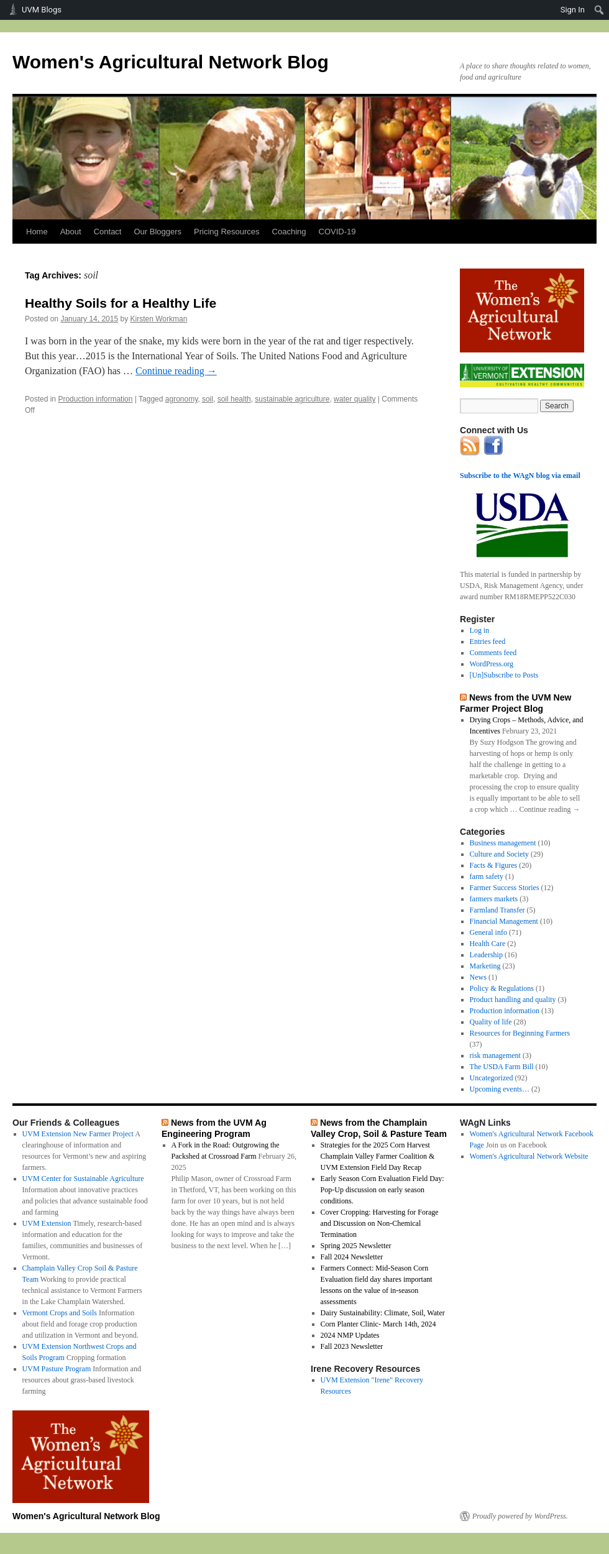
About (70, 231)
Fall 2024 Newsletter (352, 1257)
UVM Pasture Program (56, 1368)
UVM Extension (46, 1223)
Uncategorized (491, 1078)
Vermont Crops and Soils (59, 1312)
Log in (480, 630)
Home (37, 231)
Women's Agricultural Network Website (529, 1156)
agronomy (181, 399)
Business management (503, 843)
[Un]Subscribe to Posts (504, 675)
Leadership (486, 954)
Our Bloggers (157, 231)
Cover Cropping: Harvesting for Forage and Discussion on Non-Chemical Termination (380, 1223)
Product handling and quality (513, 999)
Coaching (289, 231)
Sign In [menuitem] (573, 9)
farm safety (486, 876)
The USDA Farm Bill (502, 1066)
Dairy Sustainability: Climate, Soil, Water (383, 1312)
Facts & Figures (494, 865)
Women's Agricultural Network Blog (170, 62)
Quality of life (491, 1022)
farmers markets (494, 898)
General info (488, 932)
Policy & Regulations (502, 988)
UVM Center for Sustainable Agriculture (83, 1178)
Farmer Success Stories (504, 887)
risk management (495, 1055)
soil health (234, 399)
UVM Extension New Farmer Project (78, 1133)
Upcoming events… (499, 1089)
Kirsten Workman (159, 319)
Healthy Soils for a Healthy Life (120, 303)
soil (207, 399)
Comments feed (493, 652)
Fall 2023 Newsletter (352, 1346)
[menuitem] (599, 10)
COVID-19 (337, 231)
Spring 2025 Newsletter (356, 1245)
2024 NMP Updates (350, 1335)
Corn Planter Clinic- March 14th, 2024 (378, 1324)
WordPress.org (491, 664)
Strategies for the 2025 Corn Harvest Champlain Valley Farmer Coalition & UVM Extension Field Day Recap (378, 1156)
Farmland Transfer (497, 910)
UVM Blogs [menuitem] (42, 9)
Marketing (485, 966)
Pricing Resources (227, 231)
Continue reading (176, 371)
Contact (108, 231)
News (478, 977)
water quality (354, 399)
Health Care (488, 943)
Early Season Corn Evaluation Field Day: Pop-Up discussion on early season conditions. (382, 1189)
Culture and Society (499, 854)
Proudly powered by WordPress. (520, 1516)
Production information (95, 399)
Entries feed (488, 641)
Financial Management (504, 921)
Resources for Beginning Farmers (520, 1033)
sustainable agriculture (292, 399)
